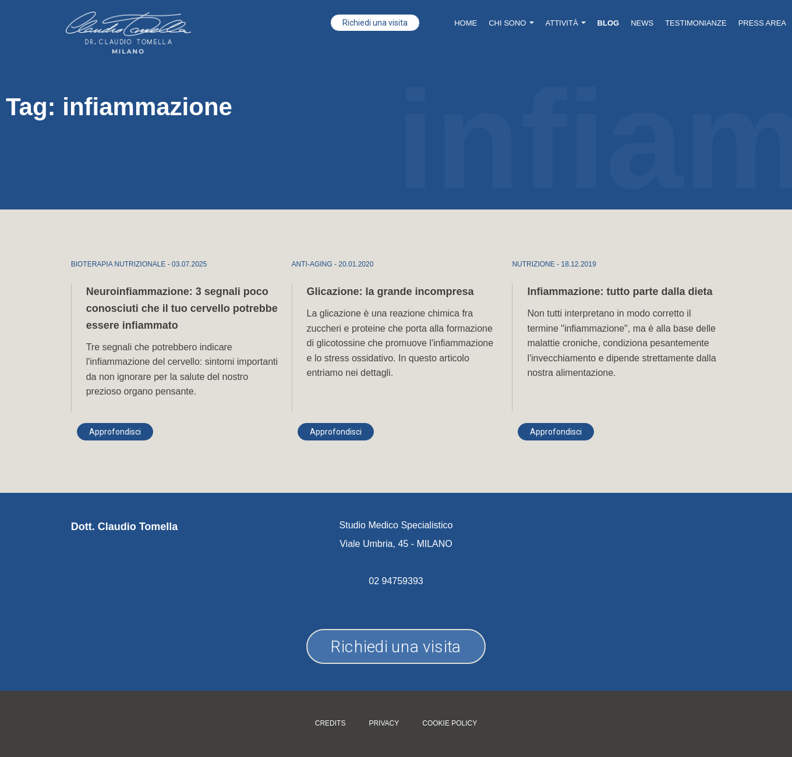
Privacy (384, 723)
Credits (330, 723)
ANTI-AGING (312, 264)
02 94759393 (396, 581)
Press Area (762, 23)
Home (465, 23)
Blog (608, 23)
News (642, 23)
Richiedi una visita (375, 22)
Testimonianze (695, 23)
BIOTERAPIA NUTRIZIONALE (118, 264)
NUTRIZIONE (533, 264)
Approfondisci (115, 431)
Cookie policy (449, 723)
